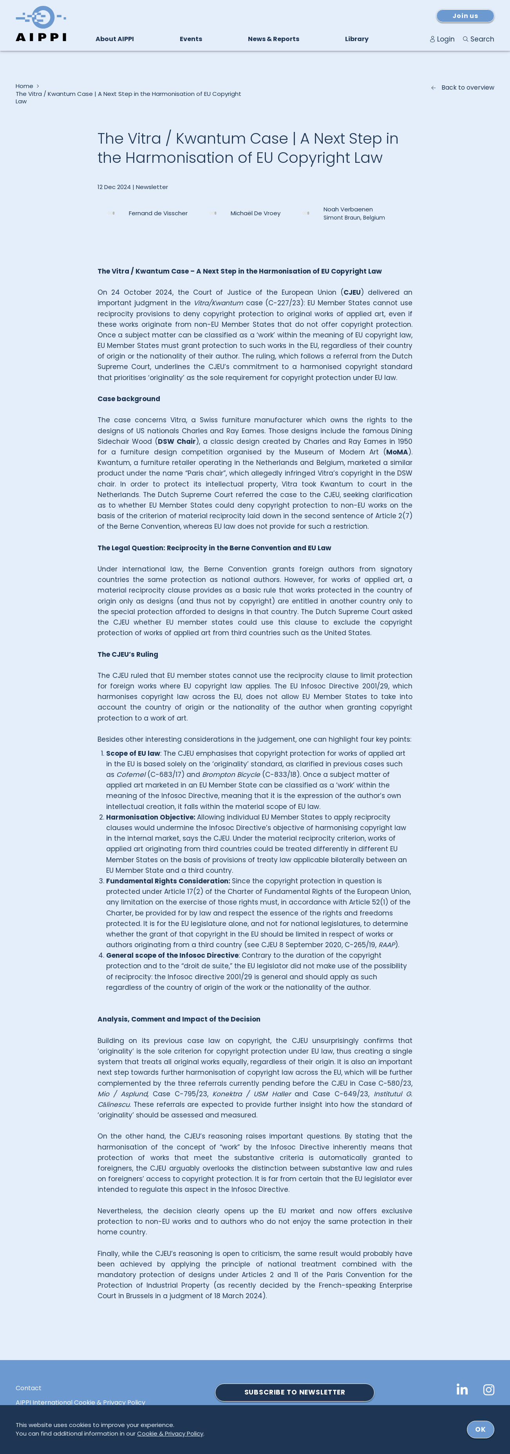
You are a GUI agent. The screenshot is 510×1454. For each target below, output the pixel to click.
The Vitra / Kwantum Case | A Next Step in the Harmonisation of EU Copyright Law (128, 97)
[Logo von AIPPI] (41, 23)
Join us (465, 15)
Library (357, 38)
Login (446, 39)
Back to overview (467, 87)
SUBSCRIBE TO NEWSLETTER (295, 1392)
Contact (29, 1388)
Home (24, 86)
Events (191, 38)
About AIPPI (115, 38)
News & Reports (273, 38)
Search (482, 39)
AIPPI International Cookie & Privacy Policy (80, 1403)
